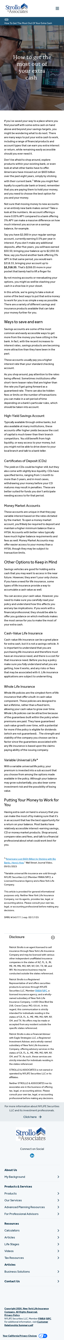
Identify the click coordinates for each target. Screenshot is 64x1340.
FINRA (38, 990)
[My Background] (32, 1177)
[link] (32, 939)
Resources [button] (11, 1223)
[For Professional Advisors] (32, 1214)
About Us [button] (10, 1170)
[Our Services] (32, 1200)
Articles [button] (10, 1264)
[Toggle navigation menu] (57, 8)
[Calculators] (32, 1230)
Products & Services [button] (18, 1186)
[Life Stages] (32, 1244)
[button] (53, 937)
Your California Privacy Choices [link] (20, 1335)
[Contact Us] (32, 1281)
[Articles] (32, 1237)
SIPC (44, 990)
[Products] (32, 1193)
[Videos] (32, 1251)
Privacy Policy (12, 1315)
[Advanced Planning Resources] (32, 1207)
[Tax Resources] (32, 1258)
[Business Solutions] (32, 1271)
